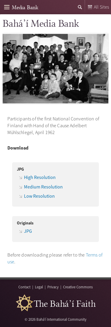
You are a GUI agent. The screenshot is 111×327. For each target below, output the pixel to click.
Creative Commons (78, 286)
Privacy (53, 286)
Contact (24, 286)
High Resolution (40, 177)
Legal (39, 286)
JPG (28, 231)
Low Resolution (39, 196)
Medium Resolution (43, 187)
